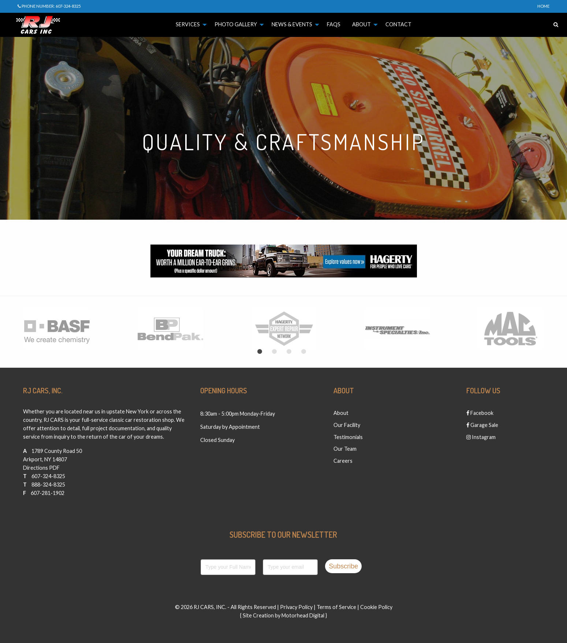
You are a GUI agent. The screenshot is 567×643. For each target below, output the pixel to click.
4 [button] (303, 351)
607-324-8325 (48, 476)
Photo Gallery (236, 24)
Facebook (479, 413)
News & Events (292, 24)
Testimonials (348, 437)
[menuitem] (189, 24)
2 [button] (274, 351)
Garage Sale (482, 425)
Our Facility (346, 425)
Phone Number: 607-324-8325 (49, 6)
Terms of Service (336, 607)
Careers (342, 461)
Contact (398, 24)
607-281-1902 (47, 493)
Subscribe (343, 566)
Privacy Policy (296, 607)
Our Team (345, 449)
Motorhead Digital (302, 615)
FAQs (333, 24)
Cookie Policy (376, 607)
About (361, 24)
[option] (56, 329)
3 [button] (289, 351)
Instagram (481, 437)
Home (543, 6)
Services (188, 24)
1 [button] (260, 351)
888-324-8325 (48, 484)
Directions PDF (41, 468)
